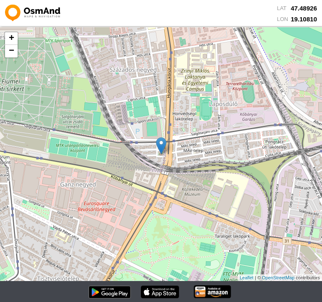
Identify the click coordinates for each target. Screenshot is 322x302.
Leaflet (247, 277)
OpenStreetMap (278, 277)
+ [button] (11, 38)
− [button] (11, 51)
